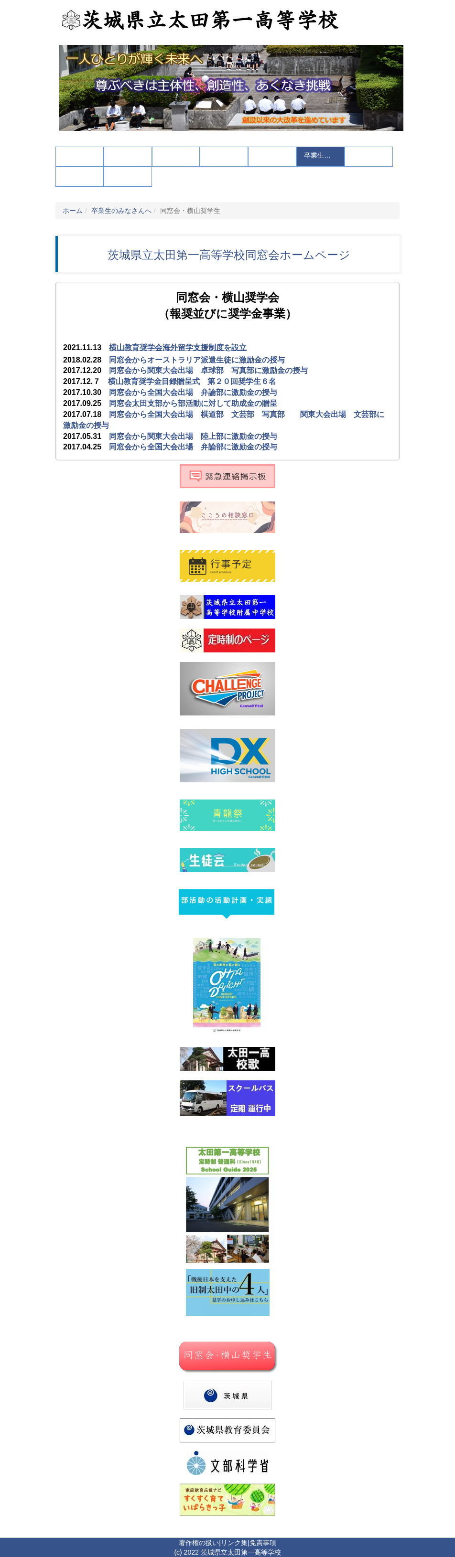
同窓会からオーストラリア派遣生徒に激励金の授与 (197, 360)
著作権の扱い (199, 1542)
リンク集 (234, 1542)
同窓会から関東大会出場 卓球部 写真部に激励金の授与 (208, 370)
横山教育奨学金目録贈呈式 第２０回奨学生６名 (192, 381)
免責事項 (262, 1542)
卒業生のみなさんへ (121, 210)
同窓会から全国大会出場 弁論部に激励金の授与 (193, 392)
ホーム (73, 210)
